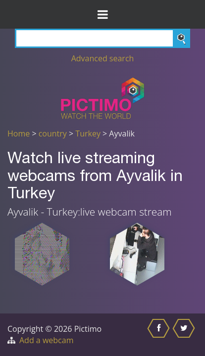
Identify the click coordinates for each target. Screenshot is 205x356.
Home (18, 133)
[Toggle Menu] (102, 14)
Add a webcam (46, 340)
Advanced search (102, 58)
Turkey (88, 133)
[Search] (102, 38)
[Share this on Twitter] (185, 334)
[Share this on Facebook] (159, 334)
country (53, 133)
